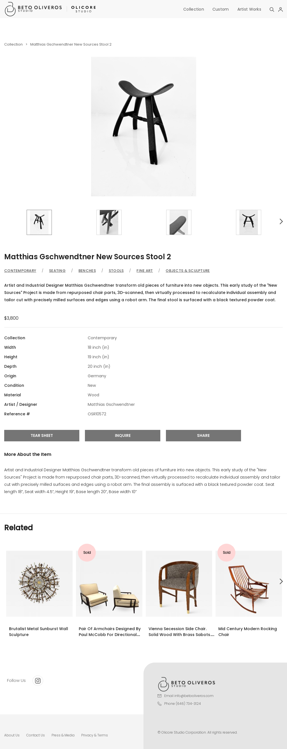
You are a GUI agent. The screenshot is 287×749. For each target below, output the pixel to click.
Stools (116, 270)
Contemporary (20, 270)
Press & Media (63, 735)
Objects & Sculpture (188, 270)
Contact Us (35, 735)
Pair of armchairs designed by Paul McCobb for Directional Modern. (110, 634)
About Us (12, 735)
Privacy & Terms (94, 735)
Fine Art (144, 270)
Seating (57, 270)
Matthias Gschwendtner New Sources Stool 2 (71, 44)
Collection (193, 9)
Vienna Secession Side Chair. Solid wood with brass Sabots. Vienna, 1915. (180, 634)
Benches (87, 270)
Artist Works (249, 9)
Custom (220, 9)
